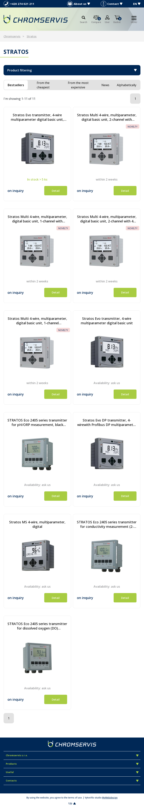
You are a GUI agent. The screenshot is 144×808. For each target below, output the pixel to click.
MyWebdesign (110, 797)
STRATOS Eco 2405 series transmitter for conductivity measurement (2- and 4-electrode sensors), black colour (106, 524)
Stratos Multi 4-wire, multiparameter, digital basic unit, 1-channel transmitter (37, 320)
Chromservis (12, 36)
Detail (56, 191)
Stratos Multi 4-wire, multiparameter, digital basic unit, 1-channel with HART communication (37, 218)
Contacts (72, 780)
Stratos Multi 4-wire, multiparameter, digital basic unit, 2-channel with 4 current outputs (106, 218)
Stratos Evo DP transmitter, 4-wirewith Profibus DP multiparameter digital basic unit (106, 422)
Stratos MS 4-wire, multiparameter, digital (37, 524)
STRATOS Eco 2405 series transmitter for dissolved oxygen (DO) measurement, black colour (37, 625)
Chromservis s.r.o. (72, 755)
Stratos (32, 36)
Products (72, 763)
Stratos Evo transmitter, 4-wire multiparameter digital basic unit (107, 320)
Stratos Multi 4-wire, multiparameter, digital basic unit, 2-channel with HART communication (106, 117)
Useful (72, 772)
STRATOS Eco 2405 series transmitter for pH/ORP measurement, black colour (37, 422)
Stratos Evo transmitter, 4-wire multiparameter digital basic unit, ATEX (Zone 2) (37, 117)
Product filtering (72, 70)
